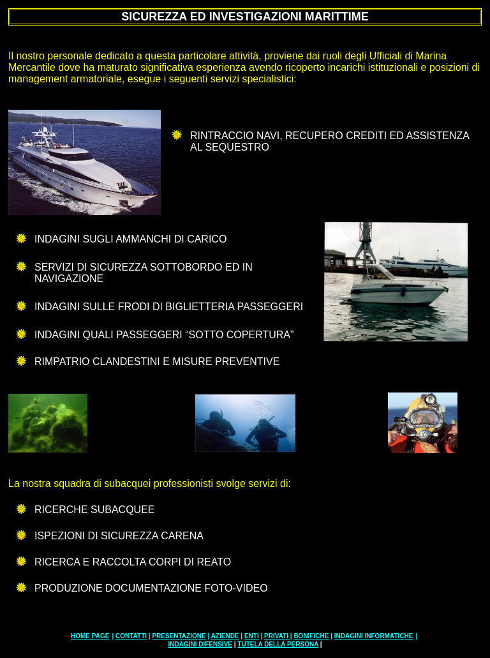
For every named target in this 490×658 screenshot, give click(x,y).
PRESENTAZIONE (178, 635)
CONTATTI (131, 635)
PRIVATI (277, 635)
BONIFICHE (311, 635)
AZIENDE (225, 635)
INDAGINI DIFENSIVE (200, 644)
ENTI (251, 635)
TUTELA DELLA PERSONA (277, 644)
